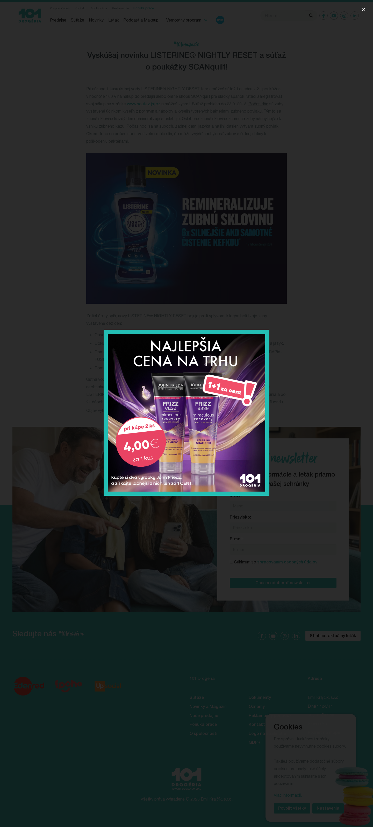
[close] (364, 9)
